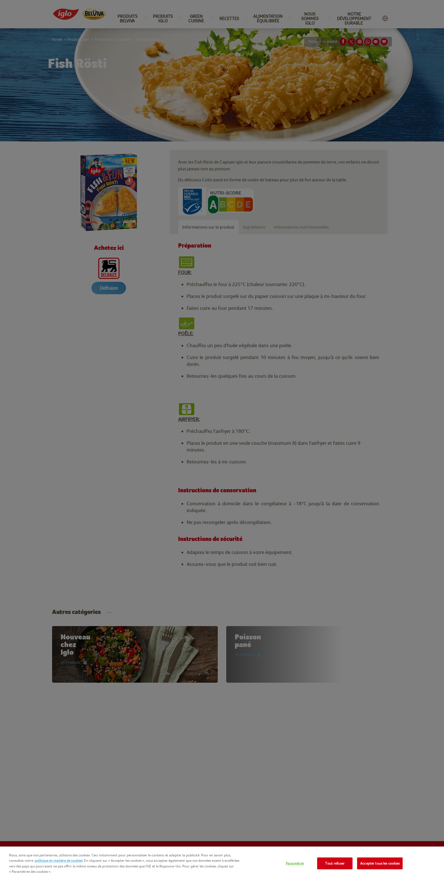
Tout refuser (335, 863)
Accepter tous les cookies (380, 863)
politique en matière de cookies (58, 860)
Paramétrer (295, 863)
